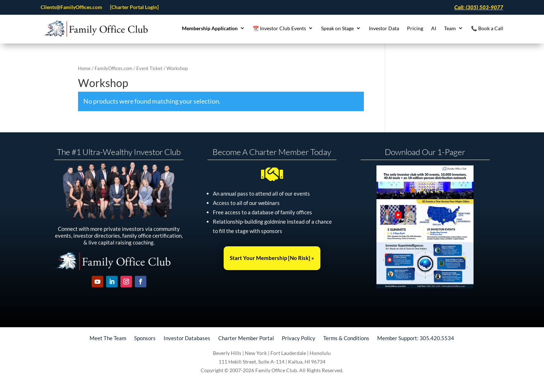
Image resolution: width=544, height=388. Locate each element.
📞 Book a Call (487, 28)
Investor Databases (187, 338)
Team (450, 28)
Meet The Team (108, 338)
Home (84, 68)
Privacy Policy (298, 338)
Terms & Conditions (346, 338)
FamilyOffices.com (113, 68)
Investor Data (384, 28)
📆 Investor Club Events (279, 28)
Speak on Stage (337, 28)
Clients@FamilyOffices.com (71, 7)
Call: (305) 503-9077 (478, 7)
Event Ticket (149, 68)
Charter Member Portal (246, 338)
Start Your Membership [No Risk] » (272, 258)
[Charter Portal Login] (134, 7)
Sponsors (145, 338)
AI (433, 28)
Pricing (415, 28)
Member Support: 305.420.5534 (415, 338)
